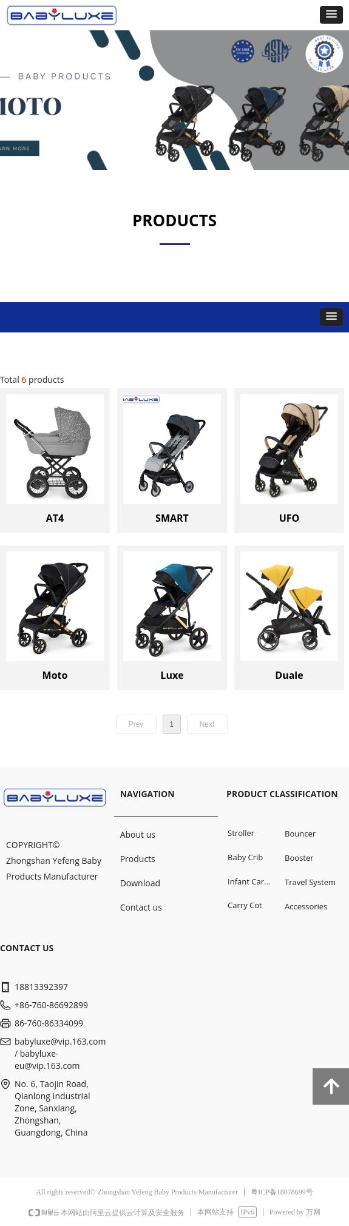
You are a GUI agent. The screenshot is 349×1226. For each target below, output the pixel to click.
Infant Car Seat (253, 881)
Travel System (310, 882)
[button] (331, 15)
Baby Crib (245, 857)
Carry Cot (245, 905)
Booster (299, 857)
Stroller (241, 832)
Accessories (306, 906)
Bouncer (300, 833)
